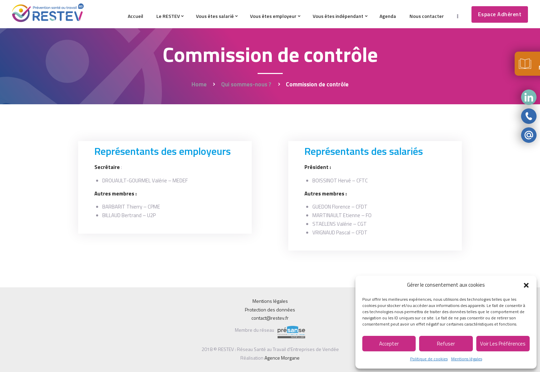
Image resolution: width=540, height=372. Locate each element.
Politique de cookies (429, 358)
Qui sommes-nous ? (246, 84)
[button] (526, 285)
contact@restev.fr (270, 317)
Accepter (389, 344)
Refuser (446, 344)
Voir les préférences (503, 344)
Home (199, 84)
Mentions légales (466, 358)
